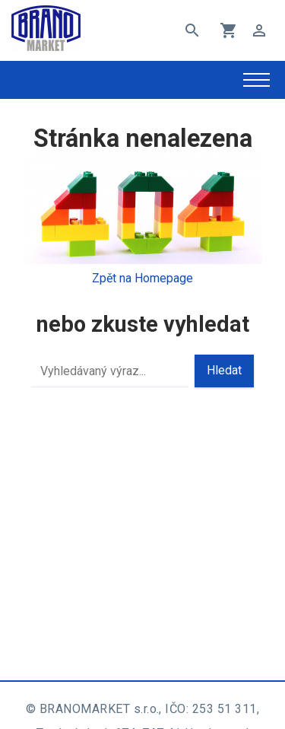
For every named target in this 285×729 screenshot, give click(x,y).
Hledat (224, 370)
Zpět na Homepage (142, 278)
